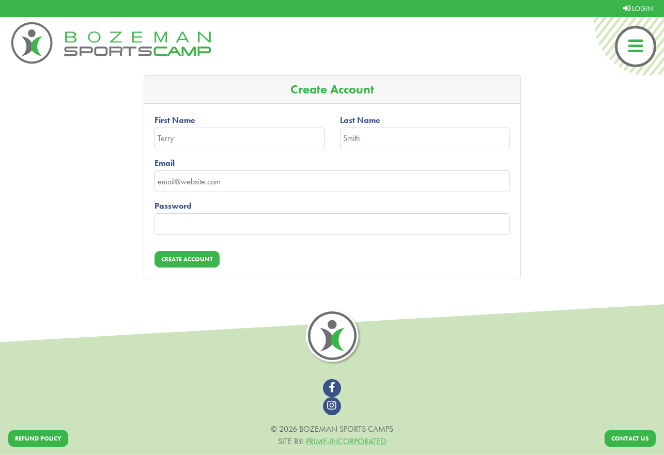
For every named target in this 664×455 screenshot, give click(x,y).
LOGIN (638, 8)
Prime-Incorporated (346, 441)
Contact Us (630, 438)
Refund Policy (38, 438)
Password (173, 205)
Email (165, 163)
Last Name (360, 120)
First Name (175, 120)
